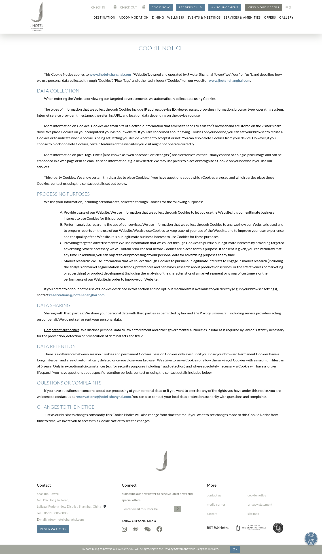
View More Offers (263, 7)
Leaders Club (190, 7)
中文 (289, 7)
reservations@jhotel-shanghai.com (76, 295)
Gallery (286, 17)
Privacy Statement (176, 549)
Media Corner (216, 504)
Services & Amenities (242, 17)
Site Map (253, 513)
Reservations (53, 529)
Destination (104, 17)
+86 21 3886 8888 (55, 513)
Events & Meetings (204, 17)
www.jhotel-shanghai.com (110, 74)
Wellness (175, 17)
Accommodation (134, 17)
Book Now (161, 7)
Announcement (224, 7)
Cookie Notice (257, 495)
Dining (158, 17)
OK (235, 549)
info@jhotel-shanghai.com (65, 519)
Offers (270, 17)
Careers (212, 513)
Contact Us (214, 495)
